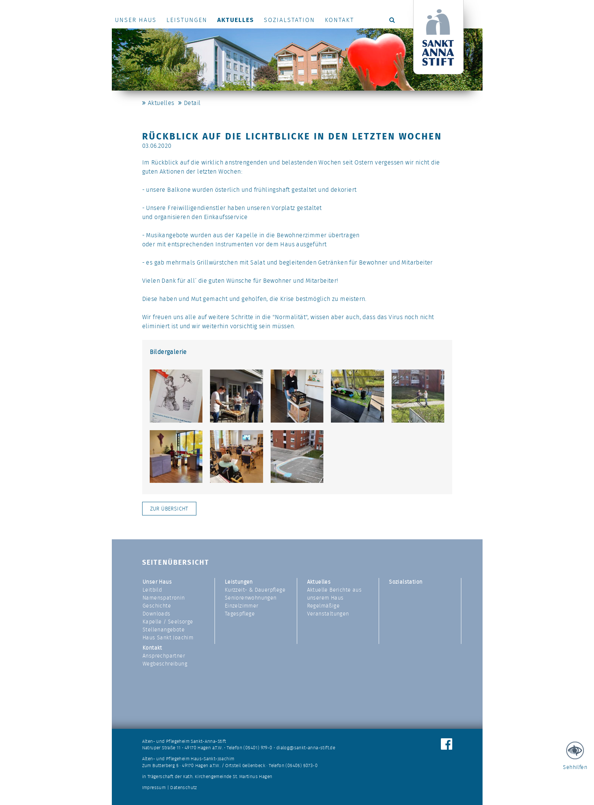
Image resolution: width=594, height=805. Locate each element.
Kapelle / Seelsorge (168, 621)
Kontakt (339, 20)
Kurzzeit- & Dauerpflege (255, 590)
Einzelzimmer (242, 605)
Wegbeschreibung (165, 663)
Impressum (154, 788)
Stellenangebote (164, 629)
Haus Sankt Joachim (168, 637)
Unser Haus (136, 20)
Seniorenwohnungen (251, 597)
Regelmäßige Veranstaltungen (328, 609)
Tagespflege (240, 613)
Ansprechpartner (164, 655)
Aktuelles (235, 19)
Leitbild (152, 590)
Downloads (157, 613)
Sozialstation (289, 20)
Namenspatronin (164, 597)
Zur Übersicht (169, 508)
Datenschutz (183, 788)
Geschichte (157, 605)
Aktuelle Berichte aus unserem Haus (334, 593)
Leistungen (186, 20)
